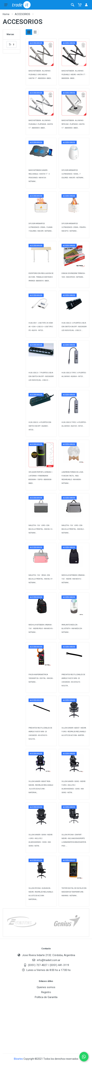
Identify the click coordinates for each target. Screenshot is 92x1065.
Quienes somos (46, 987)
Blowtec (18, 1058)
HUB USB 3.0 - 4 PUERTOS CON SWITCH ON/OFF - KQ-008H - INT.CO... (40, 426)
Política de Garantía (46, 997)
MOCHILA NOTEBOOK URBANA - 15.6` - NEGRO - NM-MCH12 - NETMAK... (73, 579)
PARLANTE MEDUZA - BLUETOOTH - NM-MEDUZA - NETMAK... (72, 628)
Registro (46, 992)
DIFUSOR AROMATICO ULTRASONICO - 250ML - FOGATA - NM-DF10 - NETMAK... (74, 227)
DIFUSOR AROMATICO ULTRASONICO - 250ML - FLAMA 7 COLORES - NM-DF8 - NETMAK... (41, 227)
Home (6, 14)
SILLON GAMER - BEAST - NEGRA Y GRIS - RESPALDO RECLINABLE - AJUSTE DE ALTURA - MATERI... (74, 731)
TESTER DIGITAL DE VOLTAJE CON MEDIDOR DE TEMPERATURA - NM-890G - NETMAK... (74, 892)
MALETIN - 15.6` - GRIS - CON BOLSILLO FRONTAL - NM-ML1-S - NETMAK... (41, 529)
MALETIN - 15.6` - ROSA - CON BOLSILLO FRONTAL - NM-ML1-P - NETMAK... (41, 579)
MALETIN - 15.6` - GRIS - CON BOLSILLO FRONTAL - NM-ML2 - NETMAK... (73, 529)
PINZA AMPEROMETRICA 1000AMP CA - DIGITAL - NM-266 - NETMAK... (41, 678)
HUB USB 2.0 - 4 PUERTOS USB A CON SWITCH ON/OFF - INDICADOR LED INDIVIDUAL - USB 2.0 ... (74, 326)
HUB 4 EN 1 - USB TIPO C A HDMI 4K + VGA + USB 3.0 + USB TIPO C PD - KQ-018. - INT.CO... (41, 326)
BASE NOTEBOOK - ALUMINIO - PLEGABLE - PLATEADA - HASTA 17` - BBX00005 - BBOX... (41, 124)
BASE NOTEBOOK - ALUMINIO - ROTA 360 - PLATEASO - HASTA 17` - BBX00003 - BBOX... (73, 124)
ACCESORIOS (22, 14)
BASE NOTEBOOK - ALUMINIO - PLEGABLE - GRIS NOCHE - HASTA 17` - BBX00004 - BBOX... (40, 74)
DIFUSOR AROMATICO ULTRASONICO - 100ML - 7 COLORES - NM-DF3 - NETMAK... (73, 174)
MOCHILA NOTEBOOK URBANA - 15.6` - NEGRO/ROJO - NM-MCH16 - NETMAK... (41, 628)
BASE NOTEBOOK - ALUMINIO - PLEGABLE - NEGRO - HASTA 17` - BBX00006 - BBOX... (74, 74)
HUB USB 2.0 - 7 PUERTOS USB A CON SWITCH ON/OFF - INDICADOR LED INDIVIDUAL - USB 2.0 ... (41, 376)
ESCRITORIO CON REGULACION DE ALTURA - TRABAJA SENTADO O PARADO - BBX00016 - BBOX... (41, 277)
